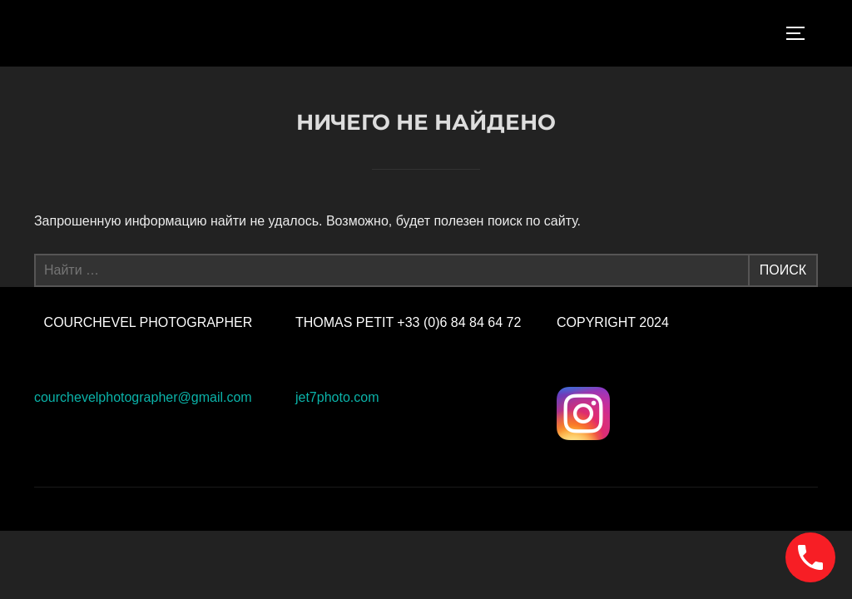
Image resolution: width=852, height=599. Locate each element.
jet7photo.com (337, 397)
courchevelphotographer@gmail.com (143, 397)
